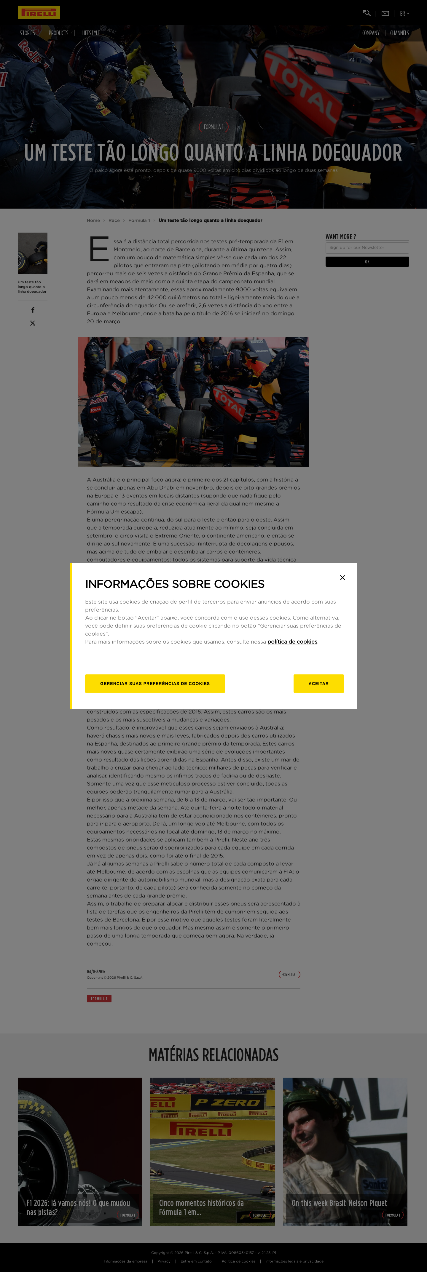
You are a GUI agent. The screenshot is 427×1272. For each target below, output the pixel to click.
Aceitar (319, 683)
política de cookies (292, 642)
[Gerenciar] (155, 683)
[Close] (342, 578)
